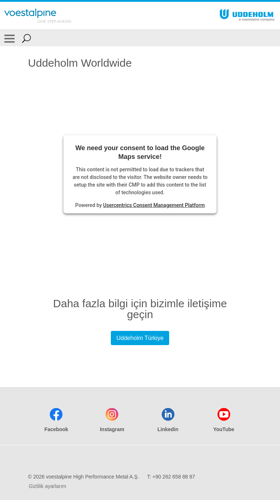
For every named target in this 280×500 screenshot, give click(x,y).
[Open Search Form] (26, 38)
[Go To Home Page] (38, 16)
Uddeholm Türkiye (140, 338)
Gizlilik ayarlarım (47, 486)
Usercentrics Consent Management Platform (154, 205)
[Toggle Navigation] (9, 38)
